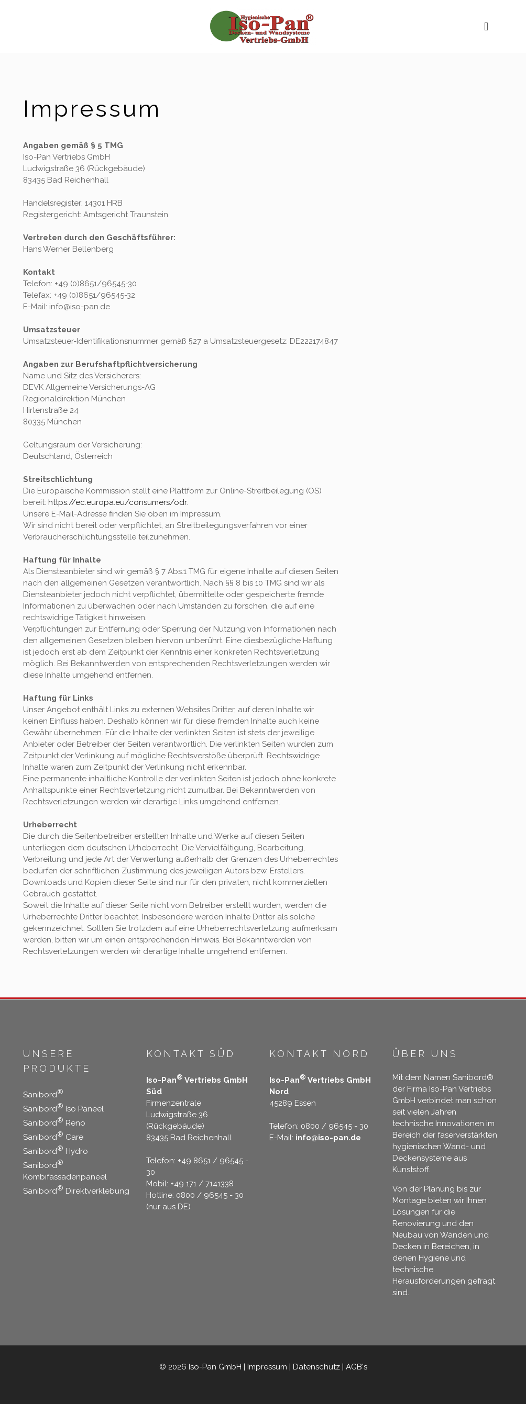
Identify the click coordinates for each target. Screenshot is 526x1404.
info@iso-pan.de (327, 1137)
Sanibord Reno (54, 1123)
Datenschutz (316, 1367)
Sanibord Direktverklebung (76, 1191)
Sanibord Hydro (55, 1151)
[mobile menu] (486, 26)
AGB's (356, 1367)
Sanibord (43, 1094)
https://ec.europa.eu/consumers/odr (117, 502)
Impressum (267, 1367)
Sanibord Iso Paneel (63, 1109)
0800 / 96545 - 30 (210, 1195)
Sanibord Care (53, 1137)
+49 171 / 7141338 (202, 1183)
